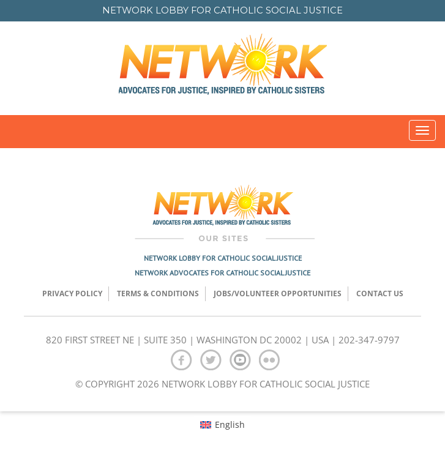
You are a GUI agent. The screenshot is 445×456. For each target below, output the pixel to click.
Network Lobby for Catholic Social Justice (223, 258)
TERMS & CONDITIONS (158, 293)
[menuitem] (222, 424)
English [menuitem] (230, 424)
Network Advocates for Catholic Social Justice (222, 272)
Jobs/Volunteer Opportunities (278, 293)
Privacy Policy (72, 293)
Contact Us (379, 293)
